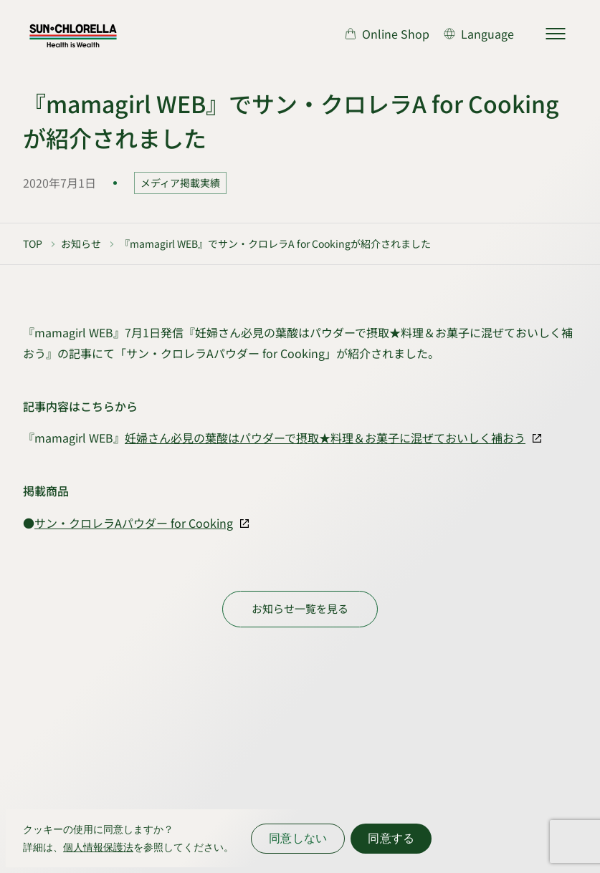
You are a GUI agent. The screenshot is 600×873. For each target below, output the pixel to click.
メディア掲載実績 (180, 182)
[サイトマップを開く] (555, 33)
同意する (391, 838)
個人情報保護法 (98, 847)
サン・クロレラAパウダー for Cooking (133, 522)
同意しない (298, 838)
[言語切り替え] (479, 33)
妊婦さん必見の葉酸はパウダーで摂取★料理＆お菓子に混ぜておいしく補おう (325, 437)
